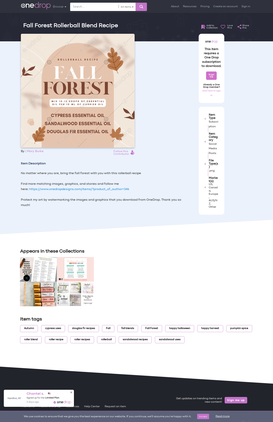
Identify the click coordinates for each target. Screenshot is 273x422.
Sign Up (211, 75)
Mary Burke (35, 151)
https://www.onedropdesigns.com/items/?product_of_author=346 (79, 189)
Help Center (92, 406)
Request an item (115, 406)
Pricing (204, 6)
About (175, 6)
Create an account (225, 6)
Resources (190, 6)
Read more (223, 416)
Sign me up (236, 400)
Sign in (246, 6)
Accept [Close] (203, 416)
